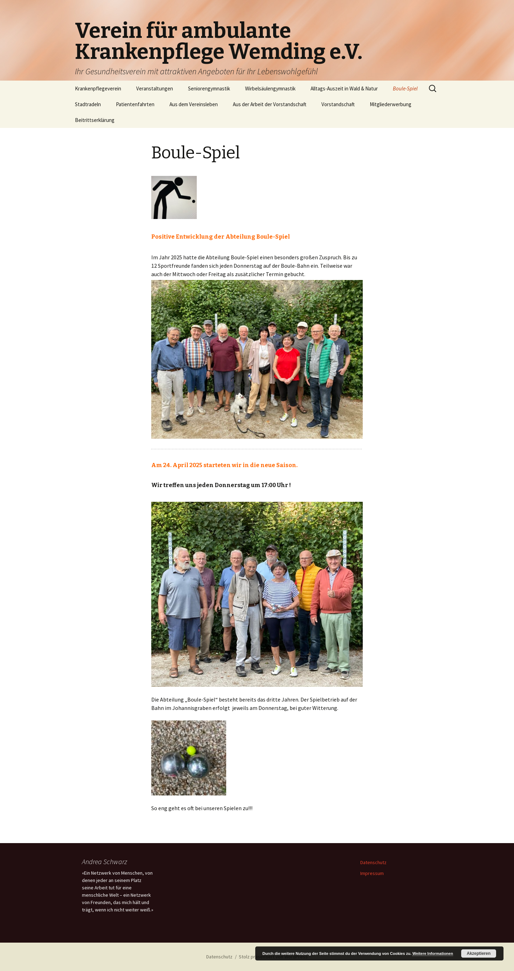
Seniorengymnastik (209, 88)
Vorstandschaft (338, 104)
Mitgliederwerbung (390, 104)
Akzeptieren (479, 953)
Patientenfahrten (135, 104)
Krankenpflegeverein (98, 88)
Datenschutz (373, 862)
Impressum (372, 873)
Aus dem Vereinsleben (193, 104)
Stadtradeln (88, 104)
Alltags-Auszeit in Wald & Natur (344, 88)
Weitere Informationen (432, 953)
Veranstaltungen (154, 88)
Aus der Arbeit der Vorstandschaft (269, 104)
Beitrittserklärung (94, 120)
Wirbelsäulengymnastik (270, 88)
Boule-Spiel (405, 88)
